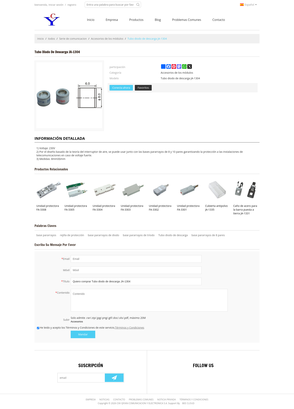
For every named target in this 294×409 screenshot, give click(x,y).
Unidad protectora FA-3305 (75, 207)
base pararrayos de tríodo (138, 235)
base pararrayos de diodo (103, 235)
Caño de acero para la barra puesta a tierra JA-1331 (245, 209)
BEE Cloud (188, 403)
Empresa (112, 20)
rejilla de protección (72, 235)
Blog (158, 20)
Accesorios (77, 321)
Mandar (83, 334)
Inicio (90, 20)
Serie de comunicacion (73, 38)
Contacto (218, 20)
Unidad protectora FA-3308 (47, 207)
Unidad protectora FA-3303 (132, 207)
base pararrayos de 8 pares (208, 235)
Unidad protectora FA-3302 (160, 207)
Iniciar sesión (56, 4)
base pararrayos (46, 235)
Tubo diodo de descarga (173, 235)
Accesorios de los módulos (107, 38)
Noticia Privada (166, 399)
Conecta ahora (121, 87)
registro (72, 4)
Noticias (104, 399)
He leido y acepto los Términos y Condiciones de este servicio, (90, 327)
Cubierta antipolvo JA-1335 (216, 207)
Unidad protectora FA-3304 (104, 207)
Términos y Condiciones (129, 327)
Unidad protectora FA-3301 (188, 207)
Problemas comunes (186, 20)
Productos (136, 20)
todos (51, 38)
